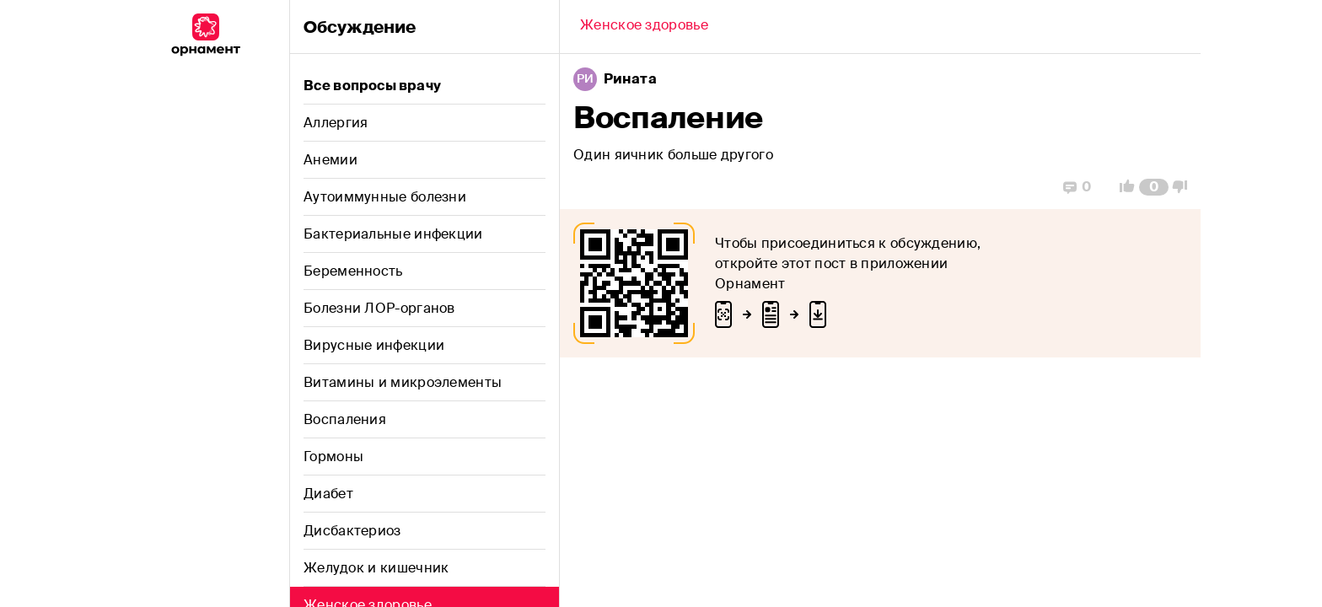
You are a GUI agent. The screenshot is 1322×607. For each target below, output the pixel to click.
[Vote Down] (1185, 187)
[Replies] (1077, 187)
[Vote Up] (1122, 187)
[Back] (644, 27)
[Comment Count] (1154, 187)
